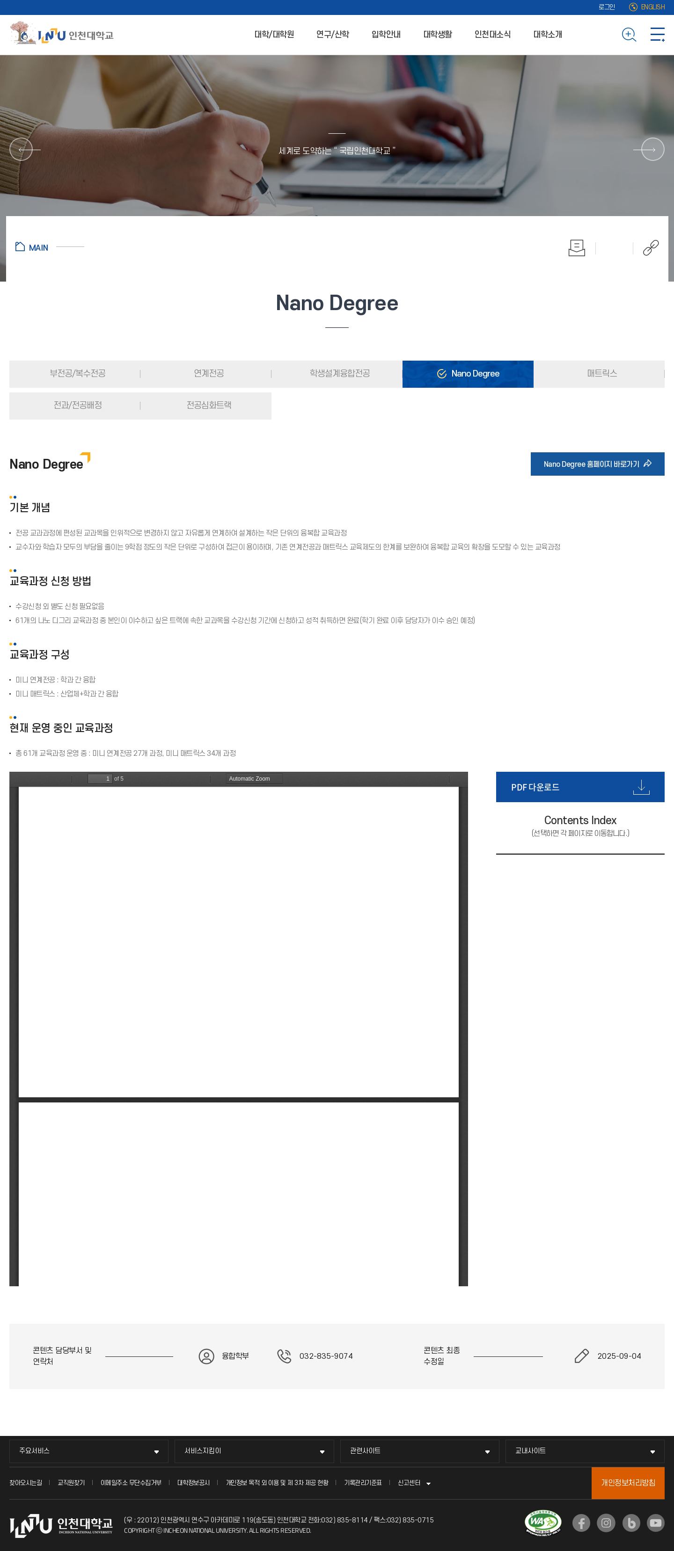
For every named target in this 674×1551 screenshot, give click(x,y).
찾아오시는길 (25, 1482)
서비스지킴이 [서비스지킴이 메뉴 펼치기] (202, 1451)
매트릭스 (601, 374)
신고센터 (409, 1482)
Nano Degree (474, 374)
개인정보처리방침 (628, 1483)
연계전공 (208, 374)
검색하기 (629, 35)
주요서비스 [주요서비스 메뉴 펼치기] (34, 1451)
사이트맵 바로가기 (658, 35)
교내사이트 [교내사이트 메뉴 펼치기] (530, 1451)
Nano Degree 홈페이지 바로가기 (594, 464)
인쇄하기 (577, 248)
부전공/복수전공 (76, 374)
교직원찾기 (71, 1482)
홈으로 (49, 246)
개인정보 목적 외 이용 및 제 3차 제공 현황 (277, 1482)
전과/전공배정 (76, 406)
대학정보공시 (193, 1482)
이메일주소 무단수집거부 (131, 1482)
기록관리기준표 (363, 1482)
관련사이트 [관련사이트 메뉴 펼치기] (365, 1451)
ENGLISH (653, 7)
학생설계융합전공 (339, 374)
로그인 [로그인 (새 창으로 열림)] (607, 7)
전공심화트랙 (207, 406)
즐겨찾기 (614, 248)
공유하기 (646, 248)
